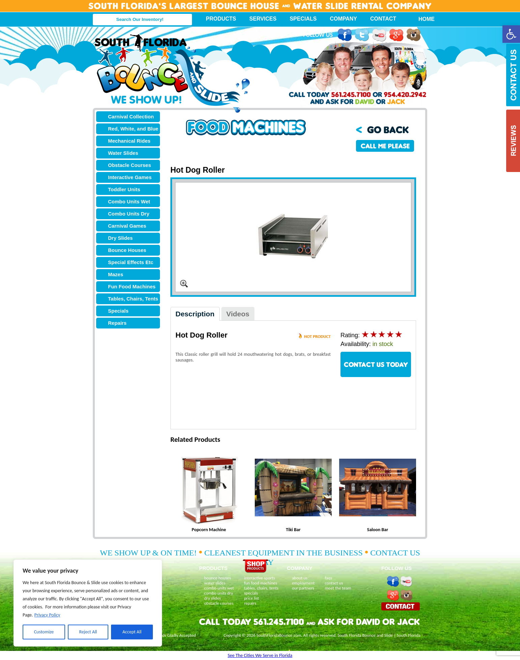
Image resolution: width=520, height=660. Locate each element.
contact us (334, 582)
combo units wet (219, 588)
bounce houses (217, 577)
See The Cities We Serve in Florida (260, 655)
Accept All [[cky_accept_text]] (132, 632)
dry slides (212, 598)
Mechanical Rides (129, 141)
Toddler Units (124, 189)
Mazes (115, 274)
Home (422, 19)
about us (299, 577)
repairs (250, 603)
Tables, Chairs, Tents (133, 299)
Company (343, 19)
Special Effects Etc (130, 262)
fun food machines (260, 582)
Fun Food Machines (132, 286)
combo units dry (218, 593)
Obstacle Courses (129, 165)
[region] (87, 603)
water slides (214, 582)
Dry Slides (120, 238)
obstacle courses (219, 603)
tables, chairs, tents (261, 588)
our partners (303, 588)
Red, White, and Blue (133, 129)
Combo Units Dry (128, 214)
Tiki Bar (293, 530)
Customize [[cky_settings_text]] (44, 632)
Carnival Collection (131, 116)
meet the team (338, 588)
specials (251, 593)
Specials (303, 19)
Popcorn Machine (209, 530)
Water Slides (123, 153)
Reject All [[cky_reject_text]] (88, 632)
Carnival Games (127, 226)
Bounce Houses (127, 250)
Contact (383, 19)
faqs (328, 577)
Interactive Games (130, 177)
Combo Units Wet (129, 201)
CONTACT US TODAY (376, 364)
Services (263, 19)
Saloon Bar (377, 530)
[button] (511, 34)
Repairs (117, 323)
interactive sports (259, 577)
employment (303, 582)
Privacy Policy (47, 615)
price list (251, 598)
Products (221, 19)
